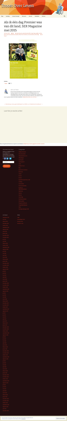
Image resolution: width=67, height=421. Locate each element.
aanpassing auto (19, 33)
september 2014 (6, 380)
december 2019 (6, 263)
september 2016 (6, 333)
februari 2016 (5, 346)
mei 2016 (4, 340)
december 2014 (6, 374)
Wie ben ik (24, 16)
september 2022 (6, 227)
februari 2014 (5, 394)
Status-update (21, 201)
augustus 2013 (5, 406)
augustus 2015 (5, 358)
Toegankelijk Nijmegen (23, 205)
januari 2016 (5, 348)
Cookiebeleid (23, 418)
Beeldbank (37, 16)
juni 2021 (4, 239)
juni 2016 (4, 338)
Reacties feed (20, 221)
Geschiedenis (21, 183)
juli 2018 (4, 293)
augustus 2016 (5, 335)
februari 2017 (5, 323)
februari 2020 (5, 259)
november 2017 (6, 305)
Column (20, 173)
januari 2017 (5, 325)
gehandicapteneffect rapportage (29, 33)
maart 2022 (5, 231)
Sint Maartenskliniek (22, 199)
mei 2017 (4, 317)
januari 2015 (5, 372)
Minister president (14, 34)
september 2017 (6, 309)
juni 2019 (4, 273)
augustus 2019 (5, 269)
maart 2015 (5, 368)
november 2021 (6, 237)
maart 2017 (5, 321)
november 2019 (6, 265)
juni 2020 (4, 251)
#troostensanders (22, 153)
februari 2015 (5, 370)
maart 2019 (5, 279)
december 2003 (6, 410)
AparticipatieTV (21, 161)
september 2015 (6, 356)
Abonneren (6, 166)
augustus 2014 (5, 382)
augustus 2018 (5, 291)
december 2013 (6, 398)
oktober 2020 (5, 245)
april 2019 (4, 277)
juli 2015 (4, 360)
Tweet (5, 83)
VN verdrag (37, 34)
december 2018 (6, 283)
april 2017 (4, 319)
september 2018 (6, 289)
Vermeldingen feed (21, 219)
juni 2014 (4, 386)
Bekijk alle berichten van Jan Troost (30, 97)
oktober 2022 (5, 225)
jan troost (9, 34)
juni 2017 (4, 315)
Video (20, 207)
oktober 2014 (5, 378)
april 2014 (4, 390)
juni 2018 (4, 295)
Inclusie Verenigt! (15, 16)
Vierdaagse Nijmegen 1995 (24, 209)
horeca (5, 34)
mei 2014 (4, 388)
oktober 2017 (5, 307)
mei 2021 (4, 241)
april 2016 (4, 342)
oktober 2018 (5, 287)
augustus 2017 (5, 311)
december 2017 (6, 303)
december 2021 (6, 235)
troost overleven (24, 34)
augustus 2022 (5, 229)
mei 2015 (4, 364)
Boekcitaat (21, 171)
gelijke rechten (39, 33)
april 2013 (4, 408)
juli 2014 (4, 384)
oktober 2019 (5, 267)
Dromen (20, 175)
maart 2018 (5, 299)
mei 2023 (4, 219)
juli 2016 (4, 336)
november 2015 (6, 352)
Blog (2, 16)
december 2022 (6, 223)
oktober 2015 (5, 354)
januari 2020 (5, 261)
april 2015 (4, 366)
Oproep (20, 193)
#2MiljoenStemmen (22, 151)
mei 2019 (4, 275)
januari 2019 (5, 281)
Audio (20, 163)
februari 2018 (5, 301)
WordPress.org (20, 223)
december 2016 (6, 327)
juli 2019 (4, 271)
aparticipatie (21, 159)
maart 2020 (5, 257)
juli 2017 (4, 313)
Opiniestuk (21, 191)
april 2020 (4, 255)
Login (18, 217)
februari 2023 (5, 221)
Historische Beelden (22, 185)
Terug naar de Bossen (23, 203)
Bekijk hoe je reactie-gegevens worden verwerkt (34, 143)
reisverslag (21, 197)
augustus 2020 (5, 249)
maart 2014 (5, 392)
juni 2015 (4, 362)
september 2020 (6, 247)
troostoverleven (31, 34)
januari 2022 (5, 233)
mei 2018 (4, 297)
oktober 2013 (5, 402)
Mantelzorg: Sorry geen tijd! (11, 104)
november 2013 (6, 400)
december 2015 (6, 350)
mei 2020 (4, 253)
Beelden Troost (22, 165)
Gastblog (8, 16)
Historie (30, 16)
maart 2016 (5, 344)
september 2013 (6, 404)
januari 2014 (5, 396)
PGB (19, 34)
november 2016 (6, 329)
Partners (43, 16)
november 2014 (6, 376)
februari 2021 (5, 243)
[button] (23, 59)
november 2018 (6, 285)
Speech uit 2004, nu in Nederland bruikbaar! (31, 104)
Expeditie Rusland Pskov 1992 (24, 179)
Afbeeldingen (21, 157)
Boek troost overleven (23, 169)
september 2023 (6, 217)
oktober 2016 (5, 331)
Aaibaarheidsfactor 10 (23, 155)
